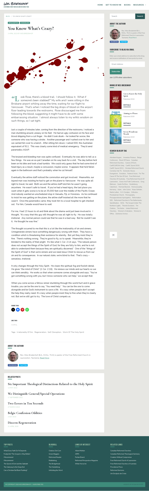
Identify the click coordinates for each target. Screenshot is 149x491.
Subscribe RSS (38, 485)
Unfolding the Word (56, 471)
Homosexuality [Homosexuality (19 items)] (137, 187)
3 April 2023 (12, 34)
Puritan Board (80, 458)
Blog (7, 16)
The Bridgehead (54, 464)
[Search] (123, 16)
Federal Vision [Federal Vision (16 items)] (133, 174)
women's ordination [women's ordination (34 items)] (125, 211)
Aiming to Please (131, 113)
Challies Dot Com (55, 451)
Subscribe (116, 71)
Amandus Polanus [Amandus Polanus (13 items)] (129, 157)
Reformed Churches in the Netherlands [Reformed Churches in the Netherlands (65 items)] (128, 200)
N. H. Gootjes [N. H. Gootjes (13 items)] (125, 192)
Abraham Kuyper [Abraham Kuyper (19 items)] (116, 157)
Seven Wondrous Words (131, 133)
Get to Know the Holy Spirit (133, 95)
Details (127, 105)
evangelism (24, 23)
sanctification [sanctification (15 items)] (114, 203)
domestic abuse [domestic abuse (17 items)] (129, 171)
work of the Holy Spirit (73, 332)
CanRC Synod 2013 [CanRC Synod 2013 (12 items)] (117, 168)
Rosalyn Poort (137, 485)
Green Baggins (54, 454)
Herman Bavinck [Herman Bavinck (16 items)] (124, 187)
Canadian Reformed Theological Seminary (125, 454)
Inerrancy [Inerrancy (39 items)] (113, 190)
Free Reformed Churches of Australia (123, 464)
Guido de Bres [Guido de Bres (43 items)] (123, 184)
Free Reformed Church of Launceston (123, 461)
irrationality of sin (25, 332)
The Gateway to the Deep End (14, 467)
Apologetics (13, 23)
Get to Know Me (113, 5)
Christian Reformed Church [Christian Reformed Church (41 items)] (134, 168)
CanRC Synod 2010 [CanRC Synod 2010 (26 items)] (133, 166)
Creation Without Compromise (121, 458)
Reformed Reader (55, 458)
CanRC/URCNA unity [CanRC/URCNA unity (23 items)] (117, 166)
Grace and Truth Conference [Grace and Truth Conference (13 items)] (129, 182)
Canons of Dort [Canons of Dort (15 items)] (131, 163)
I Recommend (8, 458)
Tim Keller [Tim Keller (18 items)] (121, 208)
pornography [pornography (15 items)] (130, 195)
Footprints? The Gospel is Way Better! (17, 454)
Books (127, 5)
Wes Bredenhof (26, 34)
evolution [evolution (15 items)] (123, 174)
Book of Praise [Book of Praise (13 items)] (125, 160)
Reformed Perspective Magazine (86, 461)
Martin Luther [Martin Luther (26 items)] (114, 192)
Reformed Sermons (117, 471)
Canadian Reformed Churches (120, 451)
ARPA (77, 454)
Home (100, 5)
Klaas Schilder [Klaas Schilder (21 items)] (137, 190)
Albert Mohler (80, 451)
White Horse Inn (80, 464)
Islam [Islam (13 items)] (120, 190)
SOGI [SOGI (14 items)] (122, 203)
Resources (138, 5)
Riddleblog (53, 461)
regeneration (40, 332)
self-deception (54, 332)
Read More (44, 358)
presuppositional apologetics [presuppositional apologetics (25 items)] (120, 198)
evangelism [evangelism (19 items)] (114, 174)
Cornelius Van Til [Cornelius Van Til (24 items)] (116, 171)
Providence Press (116, 467)
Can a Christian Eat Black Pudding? (15, 471)
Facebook (12, 365)
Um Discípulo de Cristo (118, 474)
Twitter (23, 365)
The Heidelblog (54, 467)
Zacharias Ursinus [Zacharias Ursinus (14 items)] (122, 214)
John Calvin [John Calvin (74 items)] (127, 190)
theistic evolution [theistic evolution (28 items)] (128, 206)
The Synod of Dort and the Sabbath (16, 464)
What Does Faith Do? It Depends (15, 451)
